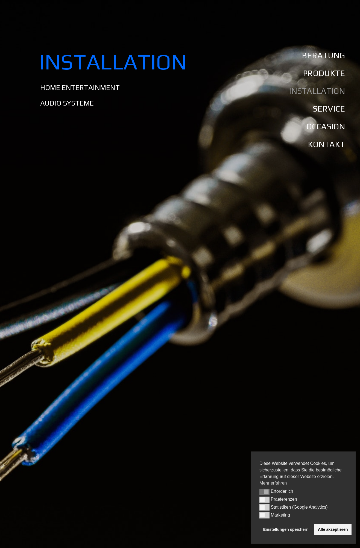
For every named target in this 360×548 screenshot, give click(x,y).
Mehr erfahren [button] (273, 483)
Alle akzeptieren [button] (333, 529)
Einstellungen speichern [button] (286, 529)
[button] (264, 492)
